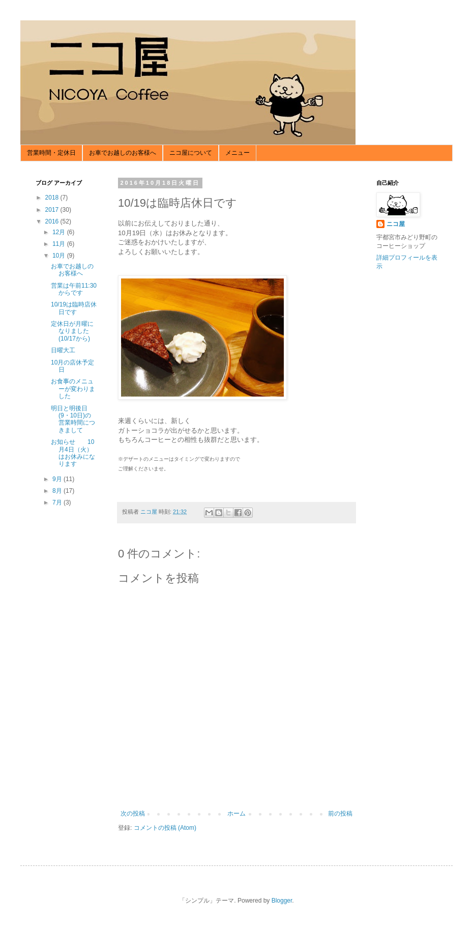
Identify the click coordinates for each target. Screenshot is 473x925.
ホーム (236, 813)
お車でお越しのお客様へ (122, 152)
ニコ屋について (190, 152)
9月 (58, 479)
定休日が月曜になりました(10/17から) (72, 331)
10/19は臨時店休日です (74, 308)
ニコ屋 (396, 224)
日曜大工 (63, 350)
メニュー (237, 152)
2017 (53, 209)
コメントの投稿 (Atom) (165, 827)
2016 (53, 221)
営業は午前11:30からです (74, 289)
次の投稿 (133, 813)
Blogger (282, 900)
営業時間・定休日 (51, 152)
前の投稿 (340, 813)
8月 (58, 490)
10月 (59, 255)
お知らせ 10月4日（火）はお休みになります (73, 452)
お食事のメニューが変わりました (73, 389)
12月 (59, 232)
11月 (59, 243)
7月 (58, 502)
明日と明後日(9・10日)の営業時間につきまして (73, 419)
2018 (53, 197)
